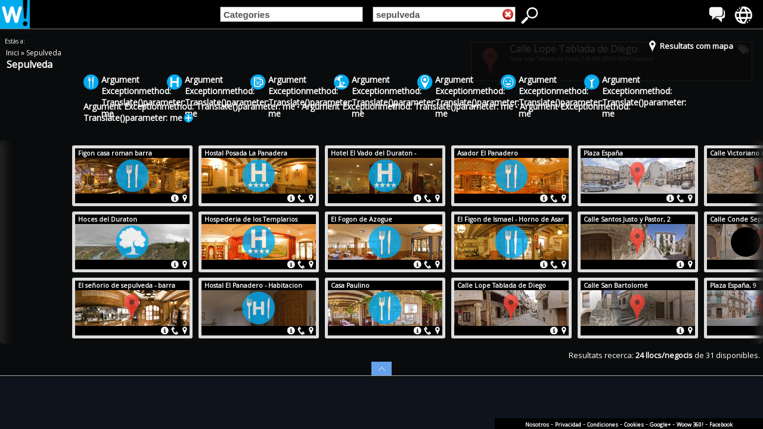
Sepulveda (43, 53)
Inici (13, 53)
